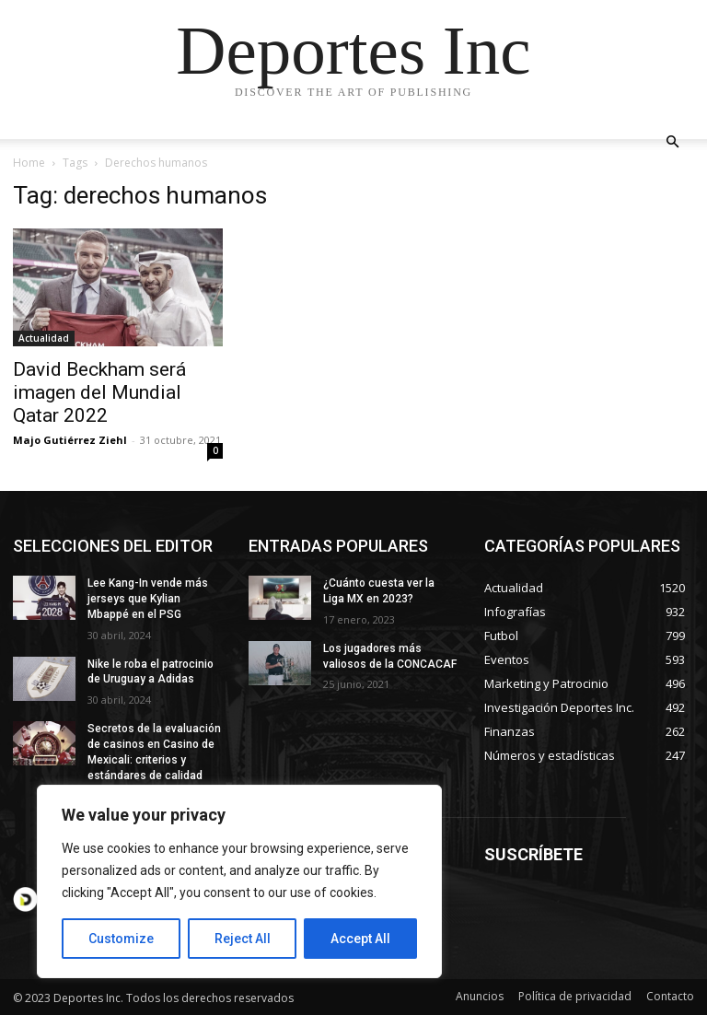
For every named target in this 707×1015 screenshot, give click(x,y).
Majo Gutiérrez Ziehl (70, 440)
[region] (239, 881)
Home (29, 162)
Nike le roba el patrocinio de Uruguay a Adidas (150, 672)
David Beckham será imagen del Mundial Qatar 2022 (99, 392)
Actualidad (43, 338)
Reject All (242, 938)
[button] (672, 142)
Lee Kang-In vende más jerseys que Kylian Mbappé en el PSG (147, 599)
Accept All (360, 938)
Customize (121, 938)
